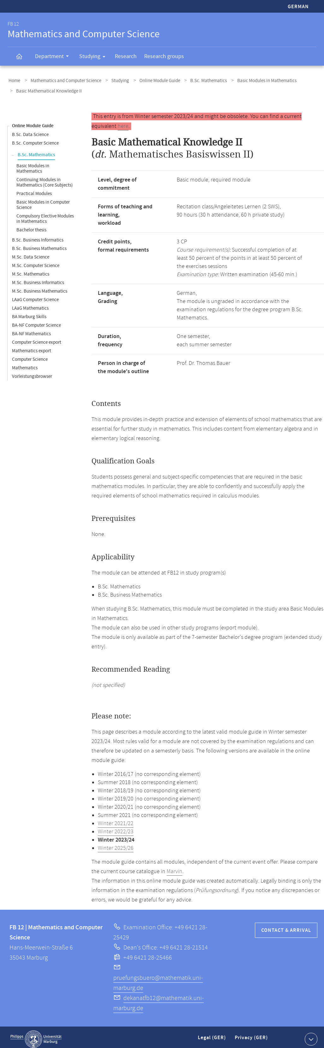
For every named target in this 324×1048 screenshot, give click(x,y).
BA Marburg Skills (29, 313)
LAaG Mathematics (30, 304)
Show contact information (310, 1035)
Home (13, 80)
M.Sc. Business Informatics (38, 279)
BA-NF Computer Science (36, 322)
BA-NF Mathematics (31, 330)
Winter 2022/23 (115, 828)
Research (126, 56)
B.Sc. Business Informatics (37, 236)
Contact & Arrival (286, 926)
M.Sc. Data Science (30, 253)
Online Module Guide (150, 80)
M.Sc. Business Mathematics (39, 287)
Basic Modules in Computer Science (43, 201)
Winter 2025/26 (115, 844)
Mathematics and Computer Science (62, 80)
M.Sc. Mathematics (30, 270)
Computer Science (30, 356)
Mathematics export (31, 347)
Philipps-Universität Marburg (36, 1035)
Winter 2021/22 (115, 820)
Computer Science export (36, 339)
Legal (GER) (212, 1036)
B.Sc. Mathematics (197, 80)
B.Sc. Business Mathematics (39, 245)
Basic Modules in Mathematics (252, 80)
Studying (94, 57)
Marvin (174, 868)
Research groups (164, 56)
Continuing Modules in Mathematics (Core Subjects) (44, 178)
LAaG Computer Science (35, 296)
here (123, 122)
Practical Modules (34, 190)
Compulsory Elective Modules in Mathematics (45, 215)
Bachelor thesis (31, 226)
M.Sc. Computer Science (35, 262)
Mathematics (25, 364)
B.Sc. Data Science (30, 131)
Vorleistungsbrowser (32, 373)
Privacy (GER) (252, 1036)
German (298, 6)
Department (54, 57)
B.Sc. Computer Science (35, 139)
